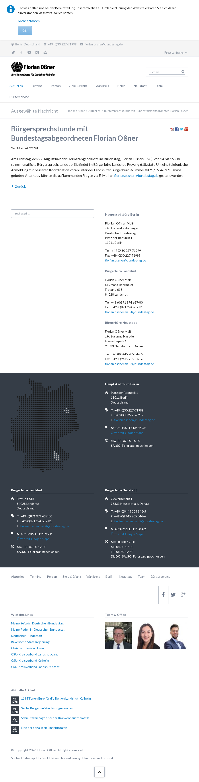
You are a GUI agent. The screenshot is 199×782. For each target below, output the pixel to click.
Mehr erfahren (29, 21)
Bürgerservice (19, 97)
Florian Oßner (76, 111)
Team (159, 86)
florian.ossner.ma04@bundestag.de (129, 312)
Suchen (183, 72)
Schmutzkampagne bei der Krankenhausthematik (55, 718)
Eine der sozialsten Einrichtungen (44, 727)
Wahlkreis (102, 86)
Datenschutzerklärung (64, 758)
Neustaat (140, 86)
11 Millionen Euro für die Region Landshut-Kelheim (56, 698)
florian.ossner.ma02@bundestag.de (129, 364)
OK (24, 30)
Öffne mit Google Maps (127, 433)
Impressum (92, 758)
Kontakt (109, 758)
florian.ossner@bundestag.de (136, 175)
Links (42, 758)
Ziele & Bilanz (78, 86)
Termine (37, 86)
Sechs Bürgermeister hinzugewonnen (47, 708)
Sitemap (29, 758)
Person (56, 86)
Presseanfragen (174, 52)
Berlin (121, 86)
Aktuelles (16, 86)
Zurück (20, 186)
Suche (15, 758)
